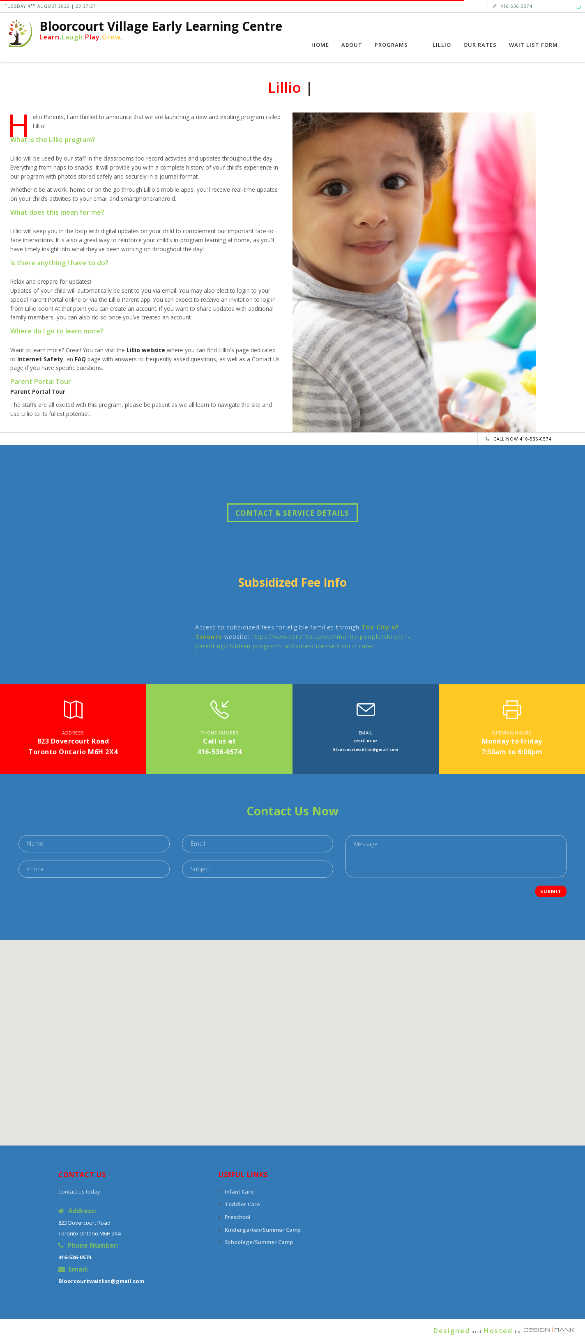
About (351, 44)
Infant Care (239, 1191)
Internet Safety (40, 359)
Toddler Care (242, 1204)
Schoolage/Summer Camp (259, 1242)
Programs (391, 44)
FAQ (80, 359)
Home (320, 44)
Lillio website (146, 350)
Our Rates (480, 44)
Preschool (238, 1217)
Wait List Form (533, 44)
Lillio (442, 44)
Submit (551, 891)
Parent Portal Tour (37, 391)
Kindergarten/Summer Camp (263, 1229)
